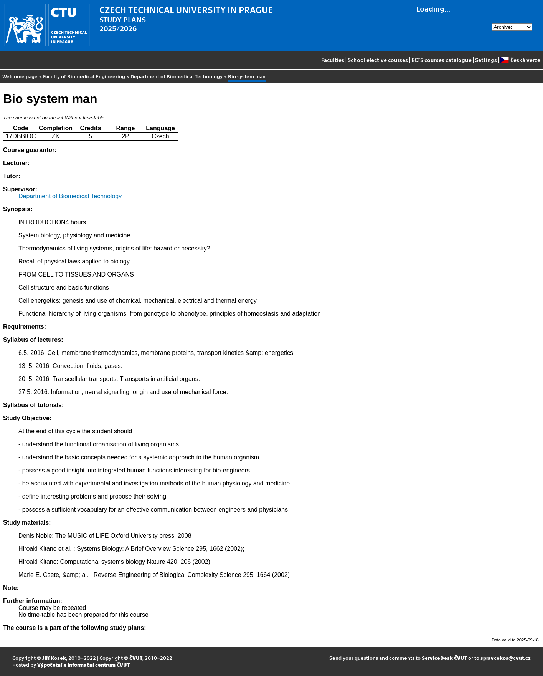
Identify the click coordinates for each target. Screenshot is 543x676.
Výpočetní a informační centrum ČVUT (83, 665)
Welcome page (20, 76)
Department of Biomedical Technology (176, 76)
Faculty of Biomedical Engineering (84, 76)
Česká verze (520, 59)
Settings (486, 59)
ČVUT (135, 658)
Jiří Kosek (54, 658)
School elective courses (378, 59)
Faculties (332, 59)
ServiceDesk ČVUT (444, 658)
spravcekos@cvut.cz (505, 658)
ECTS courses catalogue (441, 59)
